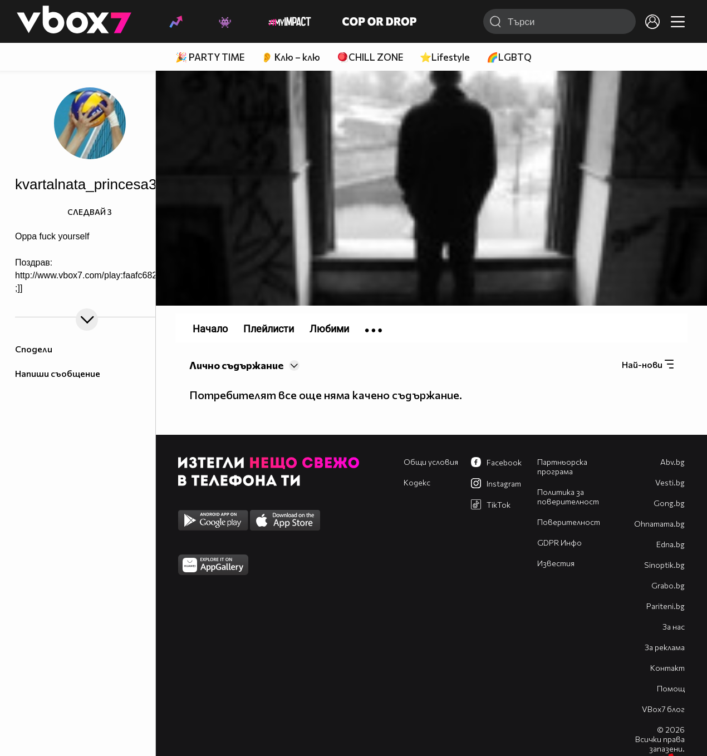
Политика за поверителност (568, 496)
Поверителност (568, 522)
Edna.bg (670, 544)
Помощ (671, 688)
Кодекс (417, 482)
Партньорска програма (562, 466)
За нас (673, 626)
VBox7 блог (663, 709)
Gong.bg (669, 503)
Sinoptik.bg (664, 565)
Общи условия (431, 462)
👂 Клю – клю (290, 57)
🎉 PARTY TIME (209, 57)
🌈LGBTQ (509, 57)
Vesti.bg (670, 482)
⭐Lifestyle (445, 57)
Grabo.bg (668, 585)
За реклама (665, 647)
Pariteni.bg (665, 606)
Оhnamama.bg (659, 523)
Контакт (667, 667)
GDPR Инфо (559, 542)
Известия (556, 563)
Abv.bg (672, 462)
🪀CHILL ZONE (370, 57)
